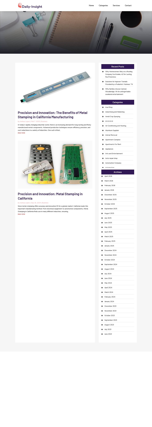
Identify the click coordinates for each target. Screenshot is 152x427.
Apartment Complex (112, 140)
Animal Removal (111, 135)
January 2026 (109, 190)
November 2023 (110, 311)
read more (21, 133)
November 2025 (110, 199)
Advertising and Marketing (114, 112)
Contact (128, 5)
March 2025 (108, 237)
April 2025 (108, 232)
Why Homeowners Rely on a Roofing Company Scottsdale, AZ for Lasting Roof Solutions (118, 74)
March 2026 (108, 181)
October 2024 (109, 260)
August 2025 (109, 213)
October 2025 (109, 204)
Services (116, 5)
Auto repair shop (111, 158)
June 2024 (108, 278)
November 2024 (110, 255)
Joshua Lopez (25, 121)
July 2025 (107, 218)
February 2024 (109, 297)
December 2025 (110, 195)
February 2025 (109, 241)
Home (91, 5)
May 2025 (108, 227)
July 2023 (107, 329)
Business (44, 121)
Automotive (109, 168)
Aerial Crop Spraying (112, 116)
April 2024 (108, 288)
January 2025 (109, 246)
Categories (103, 5)
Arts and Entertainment (114, 154)
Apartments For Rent (113, 144)
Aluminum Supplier (112, 130)
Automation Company (113, 163)
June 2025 (108, 223)
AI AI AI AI (109, 121)
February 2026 (109, 185)
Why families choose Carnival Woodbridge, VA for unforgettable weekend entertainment (117, 91)
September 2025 (110, 209)
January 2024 (109, 301)
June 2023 (108, 334)
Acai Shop (109, 107)
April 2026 (108, 176)
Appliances (109, 149)
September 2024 (110, 264)
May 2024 (108, 283)
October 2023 (109, 315)
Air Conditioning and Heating (115, 126)
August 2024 (109, 269)
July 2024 (107, 274)
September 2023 (110, 320)
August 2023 (109, 325)
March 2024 (108, 292)
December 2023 (110, 306)
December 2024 (110, 250)
